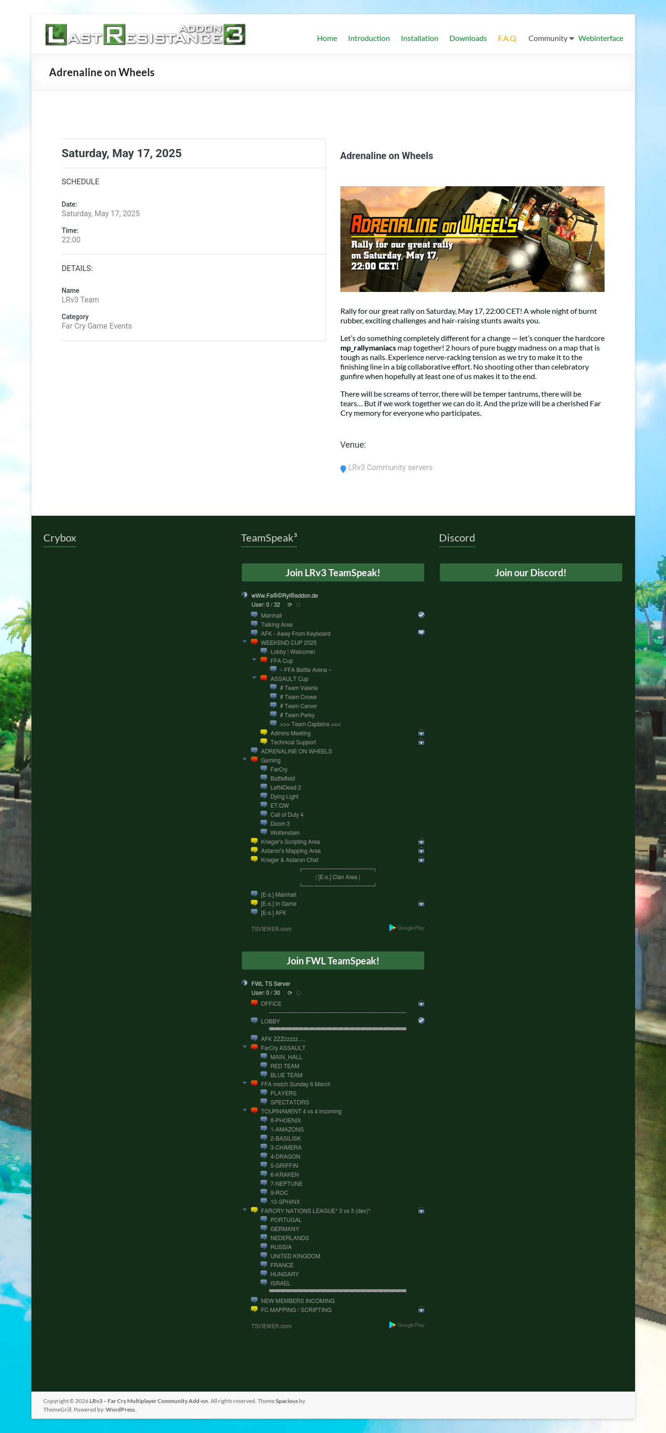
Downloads (468, 37)
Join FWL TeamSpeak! (333, 960)
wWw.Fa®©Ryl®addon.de (284, 596)
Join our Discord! (531, 572)
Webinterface (600, 37)
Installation (419, 37)
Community (547, 37)
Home (327, 37)
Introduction (369, 37)
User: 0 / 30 (265, 993)
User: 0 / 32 (265, 605)
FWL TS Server (270, 984)
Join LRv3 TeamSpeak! (333, 572)
